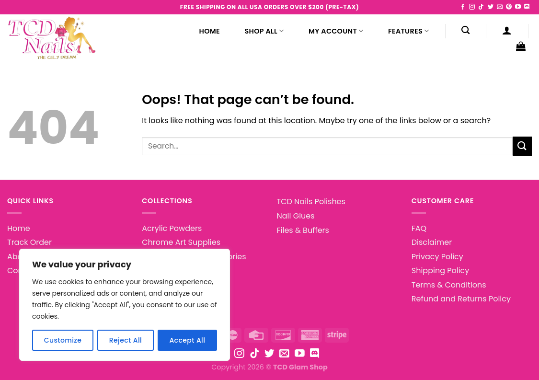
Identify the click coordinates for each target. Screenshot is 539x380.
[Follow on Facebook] (463, 7)
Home (209, 31)
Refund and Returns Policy (461, 298)
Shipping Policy (441, 270)
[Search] (465, 30)
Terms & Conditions (449, 284)
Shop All (264, 31)
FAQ (419, 228)
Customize (63, 340)
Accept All (187, 340)
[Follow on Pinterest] (509, 7)
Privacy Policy (437, 256)
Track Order (29, 242)
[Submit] (522, 146)
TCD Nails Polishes (311, 201)
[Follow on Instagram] (472, 7)
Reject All (125, 340)
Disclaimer (432, 242)
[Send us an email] (500, 7)
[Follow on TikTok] (481, 7)
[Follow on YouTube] (518, 7)
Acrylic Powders (172, 228)
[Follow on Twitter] (490, 7)
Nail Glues (296, 215)
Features (408, 31)
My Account (336, 31)
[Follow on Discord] (527, 7)
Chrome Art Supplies (181, 242)
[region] (124, 305)
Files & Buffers (303, 230)
